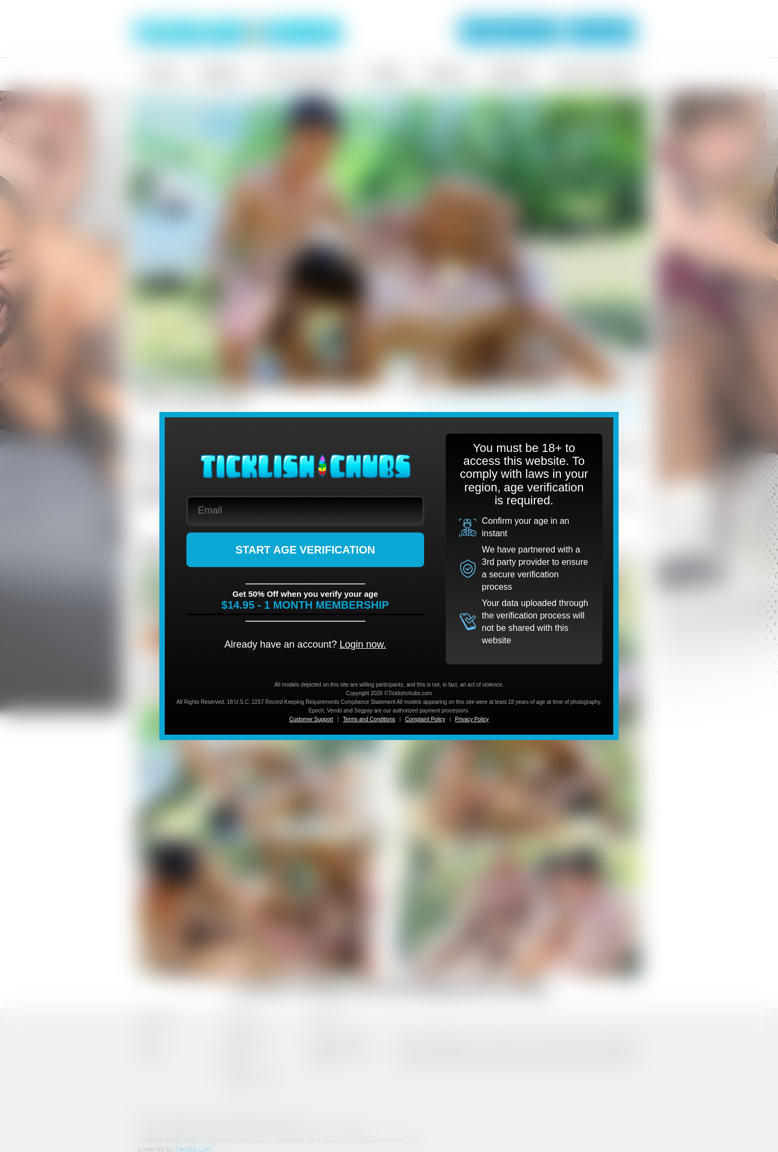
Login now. (362, 644)
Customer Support (311, 719)
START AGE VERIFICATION (305, 550)
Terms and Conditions (369, 719)
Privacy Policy (471, 719)
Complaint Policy (425, 719)
